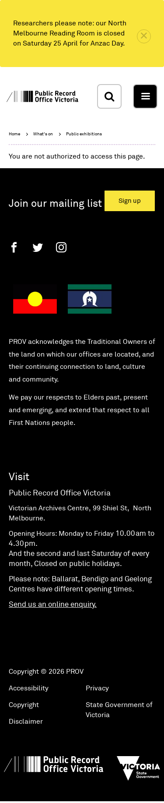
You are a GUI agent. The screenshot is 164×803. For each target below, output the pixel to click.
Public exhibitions (84, 134)
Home (14, 134)
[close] (144, 36)
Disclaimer (26, 721)
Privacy (97, 688)
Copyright (24, 704)
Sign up (130, 201)
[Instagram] (61, 247)
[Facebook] (14, 247)
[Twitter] (37, 247)
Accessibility (29, 688)
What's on (43, 134)
